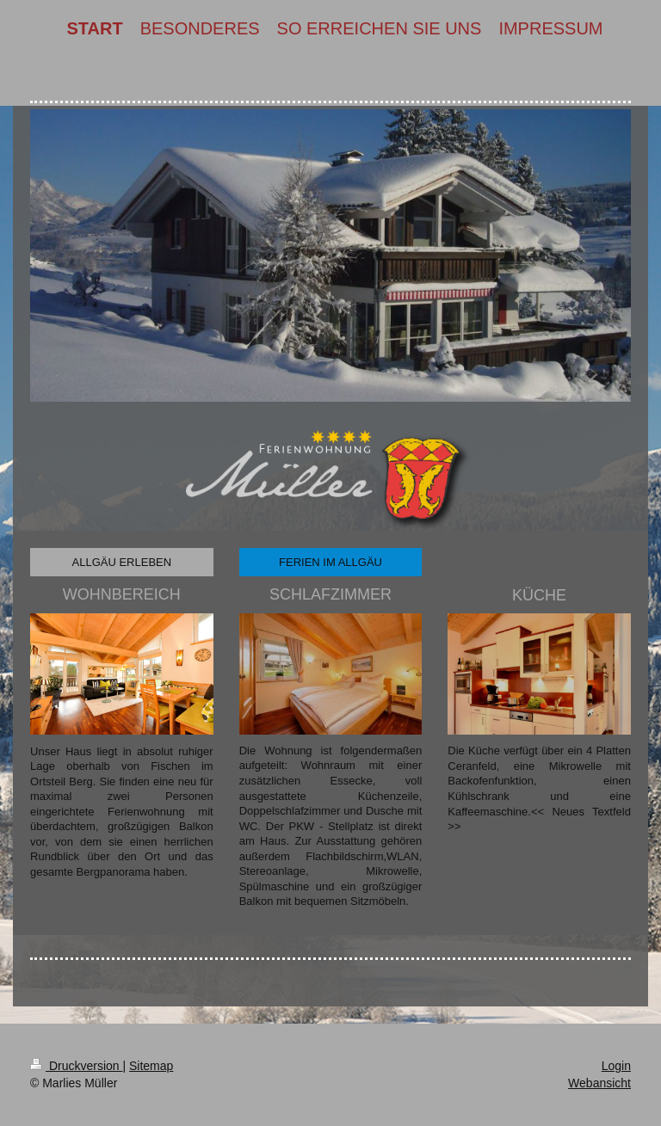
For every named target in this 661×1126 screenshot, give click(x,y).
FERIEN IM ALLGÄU (330, 562)
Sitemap (151, 1066)
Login (616, 1066)
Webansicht (599, 1083)
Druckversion (76, 1066)
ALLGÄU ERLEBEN (122, 562)
